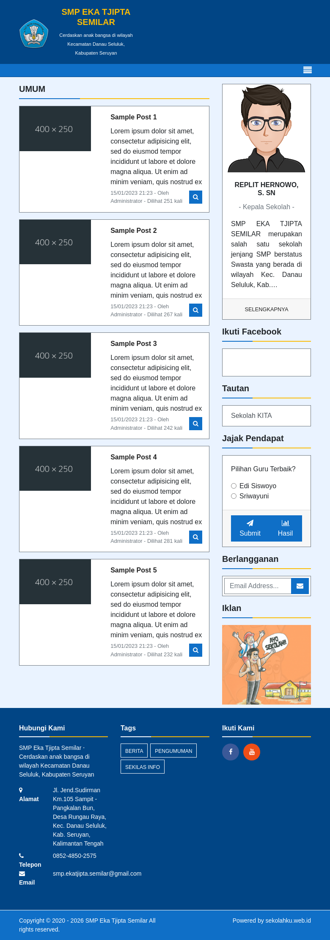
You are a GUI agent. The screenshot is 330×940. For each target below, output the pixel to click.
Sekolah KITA (251, 415)
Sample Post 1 (133, 117)
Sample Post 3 (133, 343)
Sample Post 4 (133, 457)
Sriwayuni (254, 496)
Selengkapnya (267, 309)
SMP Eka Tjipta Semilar (116, 920)
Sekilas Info (142, 767)
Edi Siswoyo (257, 485)
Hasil (285, 528)
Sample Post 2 (133, 230)
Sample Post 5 (133, 570)
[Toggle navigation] (307, 70)
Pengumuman (173, 751)
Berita (134, 751)
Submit (250, 528)
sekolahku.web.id (288, 920)
